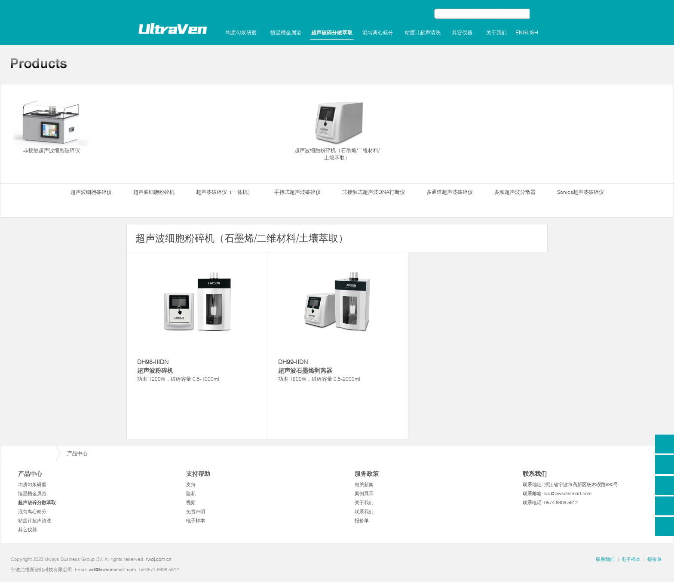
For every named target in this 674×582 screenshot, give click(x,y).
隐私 (191, 493)
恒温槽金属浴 (285, 33)
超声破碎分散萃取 (331, 33)
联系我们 (364, 511)
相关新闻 (364, 484)
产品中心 (30, 474)
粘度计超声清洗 (422, 33)
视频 (191, 502)
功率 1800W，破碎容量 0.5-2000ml (337, 370)
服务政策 (367, 474)
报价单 (362, 521)
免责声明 (195, 511)
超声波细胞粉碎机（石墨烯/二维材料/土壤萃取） (337, 128)
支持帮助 (198, 474)
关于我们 (496, 33)
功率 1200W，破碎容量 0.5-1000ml (196, 370)
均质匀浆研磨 (241, 33)
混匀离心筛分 (377, 33)
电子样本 (195, 521)
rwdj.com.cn (159, 559)
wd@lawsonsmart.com (567, 493)
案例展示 (364, 493)
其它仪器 (462, 33)
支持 (191, 484)
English (526, 33)
